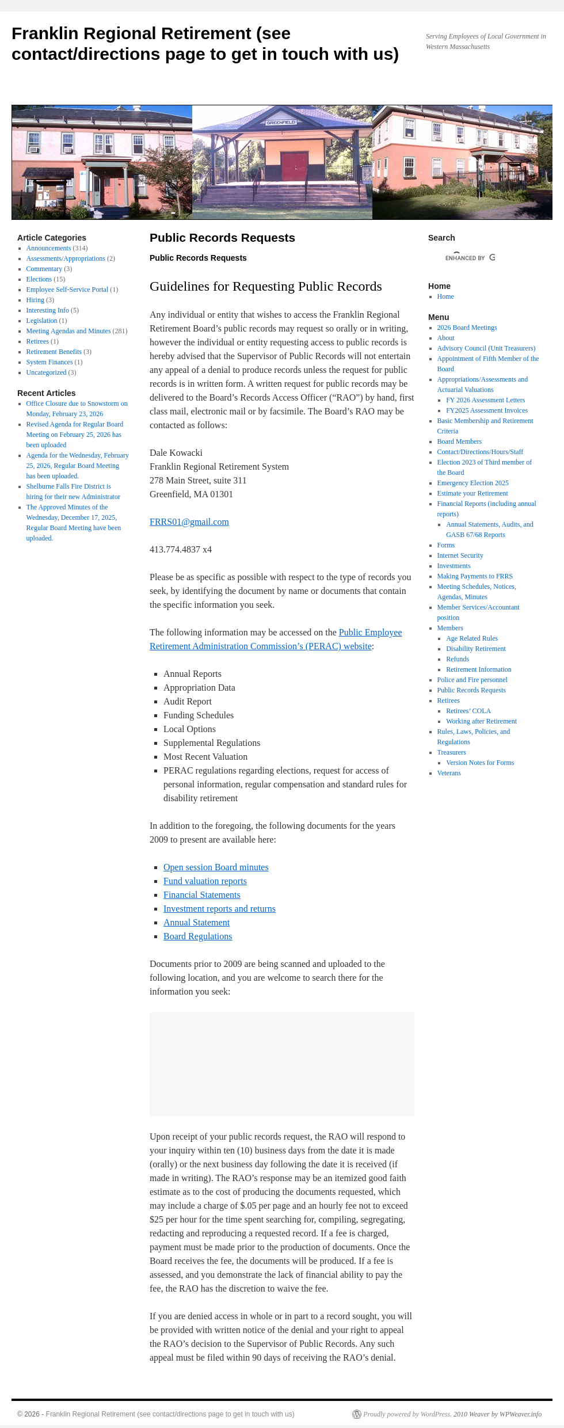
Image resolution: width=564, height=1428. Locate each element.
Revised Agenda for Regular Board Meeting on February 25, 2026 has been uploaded (75, 434)
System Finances (49, 362)
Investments (454, 566)
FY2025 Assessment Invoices (487, 410)
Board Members (459, 441)
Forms (446, 545)
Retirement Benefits (54, 352)
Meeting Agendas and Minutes (68, 331)
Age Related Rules (472, 638)
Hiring (35, 300)
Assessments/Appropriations (65, 258)
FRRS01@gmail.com (189, 522)
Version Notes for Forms (480, 763)
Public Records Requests (471, 690)
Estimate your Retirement (472, 493)
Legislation (42, 321)
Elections (39, 279)
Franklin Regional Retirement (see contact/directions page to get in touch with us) (170, 1414)
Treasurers (451, 752)
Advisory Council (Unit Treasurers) (486, 348)
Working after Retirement (481, 721)
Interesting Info (47, 310)
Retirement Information (479, 669)
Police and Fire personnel (472, 680)
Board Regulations (198, 936)
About (446, 338)
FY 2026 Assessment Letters (485, 400)
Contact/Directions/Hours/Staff (480, 452)
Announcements (48, 248)
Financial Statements (202, 895)
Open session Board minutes (216, 867)
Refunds (457, 659)
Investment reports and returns (219, 908)
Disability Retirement (476, 649)
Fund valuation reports (205, 881)
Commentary (44, 269)
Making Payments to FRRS (475, 576)
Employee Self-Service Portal (67, 289)
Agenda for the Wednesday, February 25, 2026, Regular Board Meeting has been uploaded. (77, 465)
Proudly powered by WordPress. (407, 1414)
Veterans (449, 773)
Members (450, 628)
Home (445, 296)
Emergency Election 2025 (473, 483)
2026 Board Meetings (467, 327)
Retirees (37, 341)
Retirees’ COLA (468, 711)
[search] (470, 257)
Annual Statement (196, 922)
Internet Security (460, 555)
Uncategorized (46, 372)
